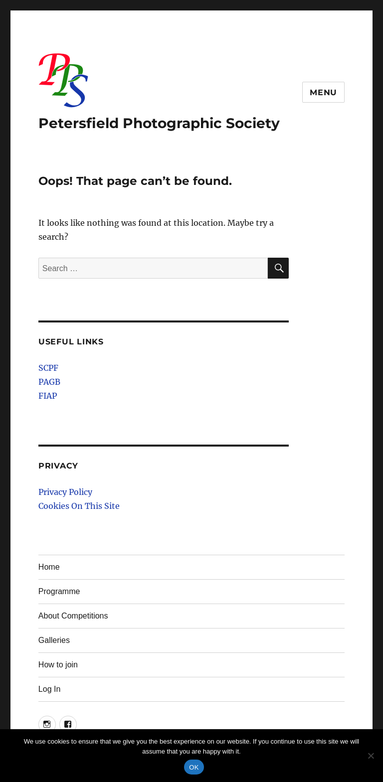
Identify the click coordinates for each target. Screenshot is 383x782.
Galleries (54, 640)
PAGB (49, 382)
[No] (371, 756)
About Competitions (73, 616)
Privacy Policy (65, 492)
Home (49, 567)
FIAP (47, 396)
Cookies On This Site (79, 506)
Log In (49, 689)
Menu (323, 92)
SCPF (48, 368)
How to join (58, 664)
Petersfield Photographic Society (159, 123)
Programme (59, 591)
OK (193, 767)
